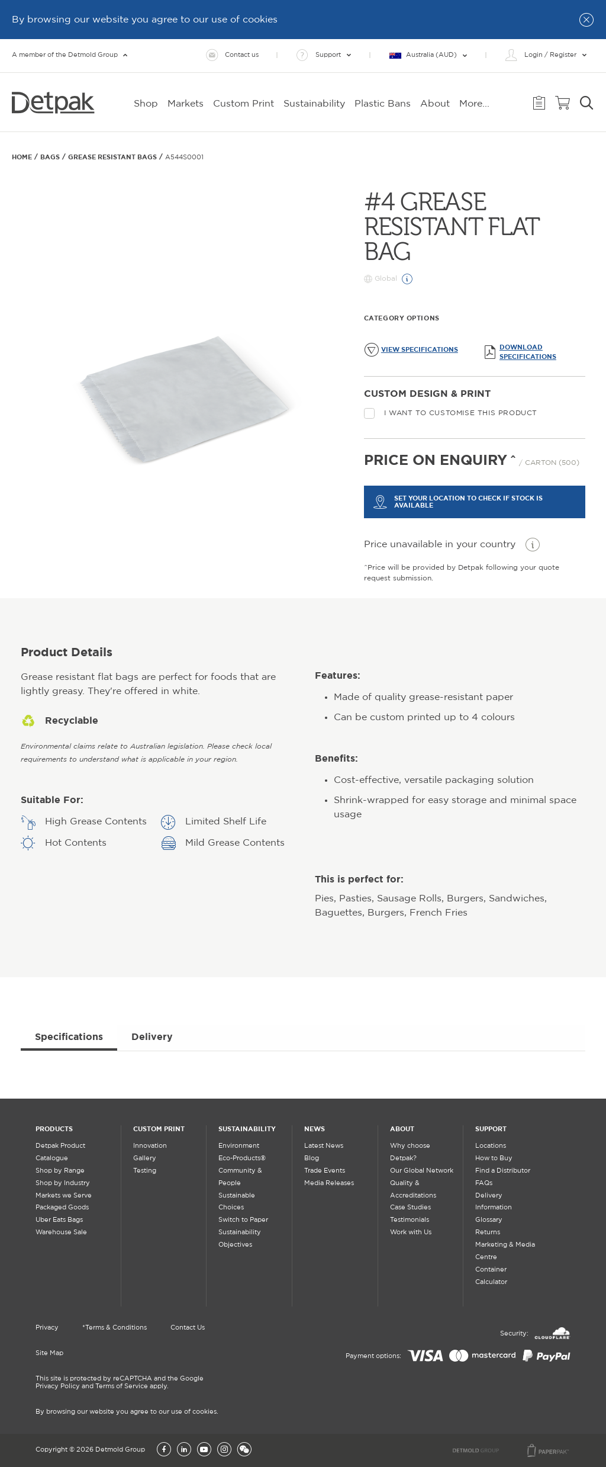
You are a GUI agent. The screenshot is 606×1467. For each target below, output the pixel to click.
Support (491, 1128)
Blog (311, 1158)
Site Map (49, 1353)
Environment (238, 1146)
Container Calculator (491, 1276)
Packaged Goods (62, 1208)
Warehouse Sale (61, 1232)
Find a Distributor (502, 1171)
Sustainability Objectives (239, 1239)
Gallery (144, 1158)
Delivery (152, 1036)
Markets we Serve (64, 1196)
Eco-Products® (242, 1158)
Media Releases (329, 1183)
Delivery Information (493, 1202)
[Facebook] (164, 1450)
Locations (490, 1146)
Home (22, 156)
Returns (487, 1232)
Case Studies (410, 1208)
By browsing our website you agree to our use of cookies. (127, 1412)
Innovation (150, 1146)
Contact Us (187, 1328)
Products (54, 1128)
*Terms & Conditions (114, 1328)
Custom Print (159, 1128)
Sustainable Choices (236, 1202)
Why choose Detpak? (410, 1152)
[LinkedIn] (184, 1450)
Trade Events (324, 1171)
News (314, 1128)
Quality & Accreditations (413, 1189)
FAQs (483, 1183)
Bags (50, 156)
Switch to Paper (243, 1220)
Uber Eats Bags (59, 1220)
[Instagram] (224, 1450)
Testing (144, 1171)
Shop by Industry (63, 1183)
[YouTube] (204, 1450)
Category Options (402, 318)
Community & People (240, 1177)
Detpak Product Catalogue (60, 1152)
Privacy (47, 1328)
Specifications (69, 1036)
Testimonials (409, 1220)
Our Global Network (421, 1171)
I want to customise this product (450, 413)
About (402, 1128)
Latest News (323, 1146)
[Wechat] (244, 1450)
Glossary (488, 1220)
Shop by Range (60, 1171)
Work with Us (410, 1232)
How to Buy (493, 1158)
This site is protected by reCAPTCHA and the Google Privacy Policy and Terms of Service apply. (120, 1382)
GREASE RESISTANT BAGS (112, 156)
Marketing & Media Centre (505, 1251)
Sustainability (247, 1128)
